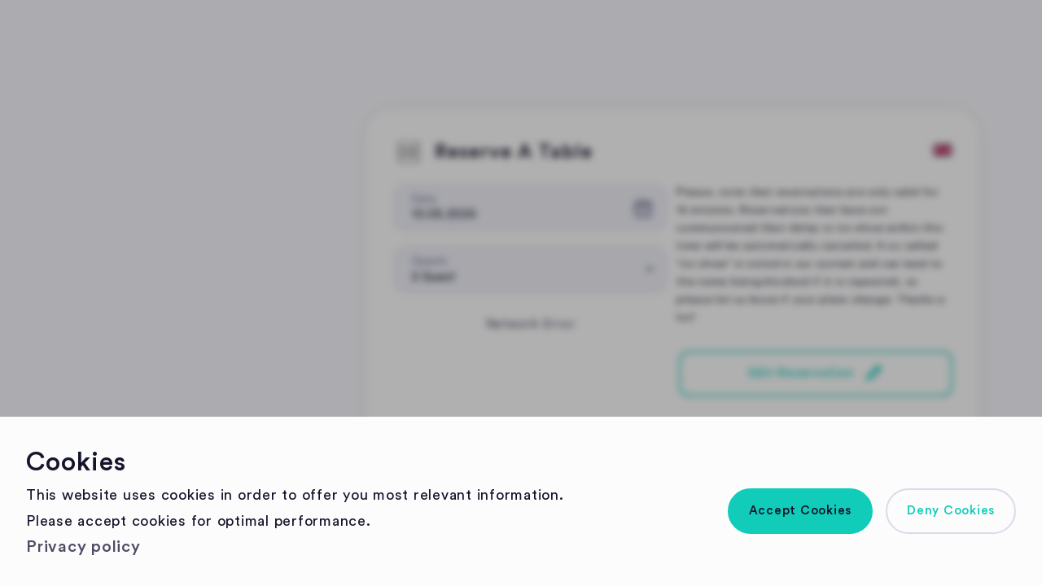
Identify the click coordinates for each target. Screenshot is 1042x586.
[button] (800, 511)
